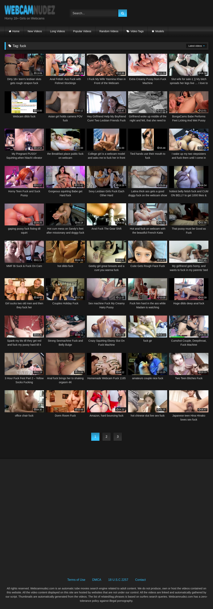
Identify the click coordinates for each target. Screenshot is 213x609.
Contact (140, 579)
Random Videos (108, 31)
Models (159, 31)
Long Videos (57, 31)
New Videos (35, 31)
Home (15, 31)
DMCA (96, 579)
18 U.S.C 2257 (118, 579)
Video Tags (137, 31)
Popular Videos (82, 31)
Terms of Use (76, 579)
